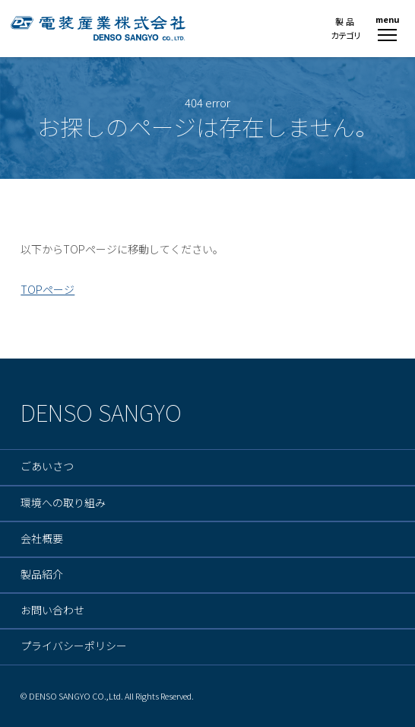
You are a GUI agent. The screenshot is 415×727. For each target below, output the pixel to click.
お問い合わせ (52, 610)
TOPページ (47, 289)
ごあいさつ (47, 466)
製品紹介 (42, 574)
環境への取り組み (63, 503)
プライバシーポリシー (74, 646)
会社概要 (42, 539)
